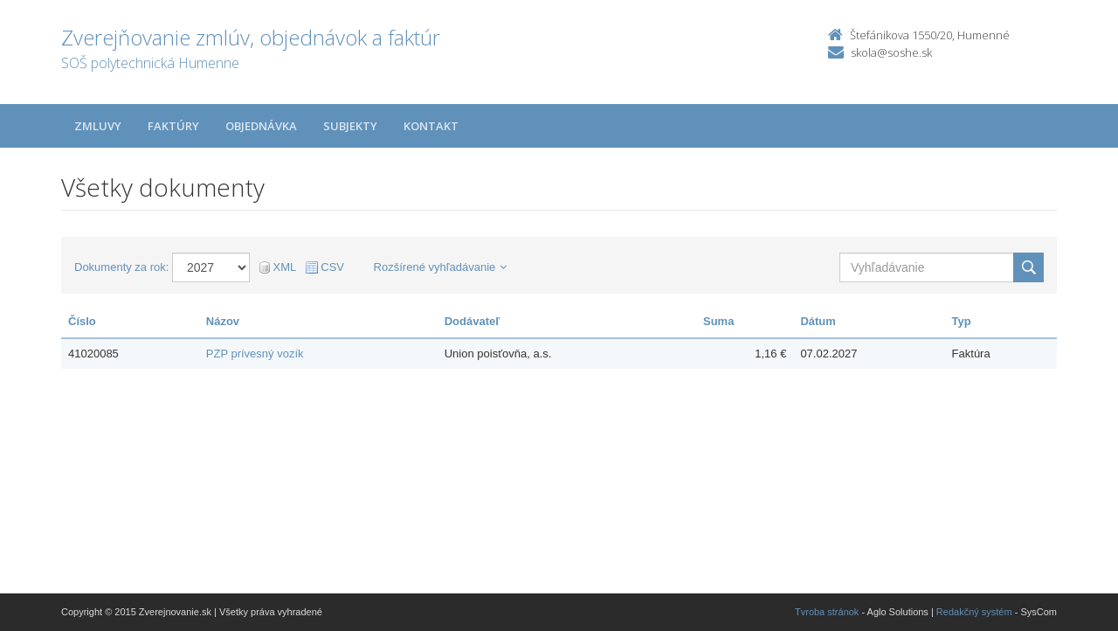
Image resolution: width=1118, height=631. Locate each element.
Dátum (817, 321)
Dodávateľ (472, 321)
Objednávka (261, 126)
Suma (718, 321)
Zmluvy (97, 126)
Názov (222, 321)
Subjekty (350, 126)
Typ (961, 321)
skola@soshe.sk (891, 52)
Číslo (82, 321)
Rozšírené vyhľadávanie (440, 267)
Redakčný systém (974, 612)
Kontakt (431, 126)
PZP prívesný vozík (255, 353)
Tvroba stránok (827, 612)
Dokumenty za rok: (121, 267)
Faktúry (173, 126)
